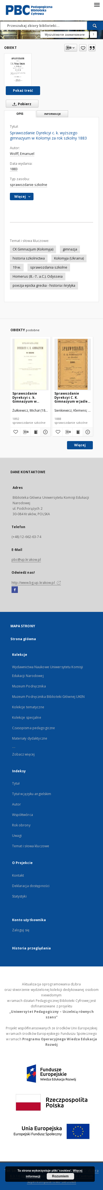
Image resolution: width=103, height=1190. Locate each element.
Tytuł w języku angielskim (31, 794)
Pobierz (20, 104)
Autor (16, 804)
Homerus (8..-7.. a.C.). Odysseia (38, 276)
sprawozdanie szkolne (28, 184)
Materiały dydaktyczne (30, 738)
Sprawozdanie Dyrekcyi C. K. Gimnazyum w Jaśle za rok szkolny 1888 (71, 397)
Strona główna (23, 639)
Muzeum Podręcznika (29, 686)
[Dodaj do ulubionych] (83, 47)
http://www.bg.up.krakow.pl (36, 582)
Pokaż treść (23, 90)
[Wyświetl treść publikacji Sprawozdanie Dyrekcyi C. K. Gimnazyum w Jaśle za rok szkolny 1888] (78, 432)
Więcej (80, 445)
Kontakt (18, 875)
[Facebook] (15, 589)
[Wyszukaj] (95, 25)
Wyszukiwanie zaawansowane (65, 35)
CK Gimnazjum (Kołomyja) (33, 249)
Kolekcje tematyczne (28, 707)
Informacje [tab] (52, 114)
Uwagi (17, 835)
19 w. (17, 267)
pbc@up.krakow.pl (26, 559)
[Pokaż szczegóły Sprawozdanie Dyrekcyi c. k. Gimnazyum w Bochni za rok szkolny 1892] (45, 432)
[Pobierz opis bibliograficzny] (25, 432)
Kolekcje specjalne (26, 717)
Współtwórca (22, 814)
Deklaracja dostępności (31, 886)
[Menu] (97, 4)
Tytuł (16, 783)
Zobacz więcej (23, 754)
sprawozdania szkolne (48, 267)
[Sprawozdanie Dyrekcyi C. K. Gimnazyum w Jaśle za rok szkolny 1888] (73, 364)
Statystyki (19, 896)
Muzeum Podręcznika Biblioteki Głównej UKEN (48, 696)
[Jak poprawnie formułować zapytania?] (93, 34)
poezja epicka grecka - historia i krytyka (44, 285)
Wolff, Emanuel (22, 153)
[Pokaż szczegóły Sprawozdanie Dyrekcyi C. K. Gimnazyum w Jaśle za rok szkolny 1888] (87, 432)
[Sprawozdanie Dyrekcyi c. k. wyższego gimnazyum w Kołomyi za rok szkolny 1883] (18, 70)
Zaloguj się (21, 930)
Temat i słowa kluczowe (30, 846)
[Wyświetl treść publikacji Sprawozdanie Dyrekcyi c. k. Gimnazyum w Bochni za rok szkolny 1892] (35, 432)
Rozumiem (60, 1176)
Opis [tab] (19, 114)
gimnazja (70, 249)
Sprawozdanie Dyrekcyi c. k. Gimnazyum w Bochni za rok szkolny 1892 (24, 397)
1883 (14, 169)
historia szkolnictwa (29, 258)
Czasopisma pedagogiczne (33, 728)
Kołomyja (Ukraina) (69, 258)
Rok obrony (21, 825)
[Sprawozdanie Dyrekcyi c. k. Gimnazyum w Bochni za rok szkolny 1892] (31, 364)
